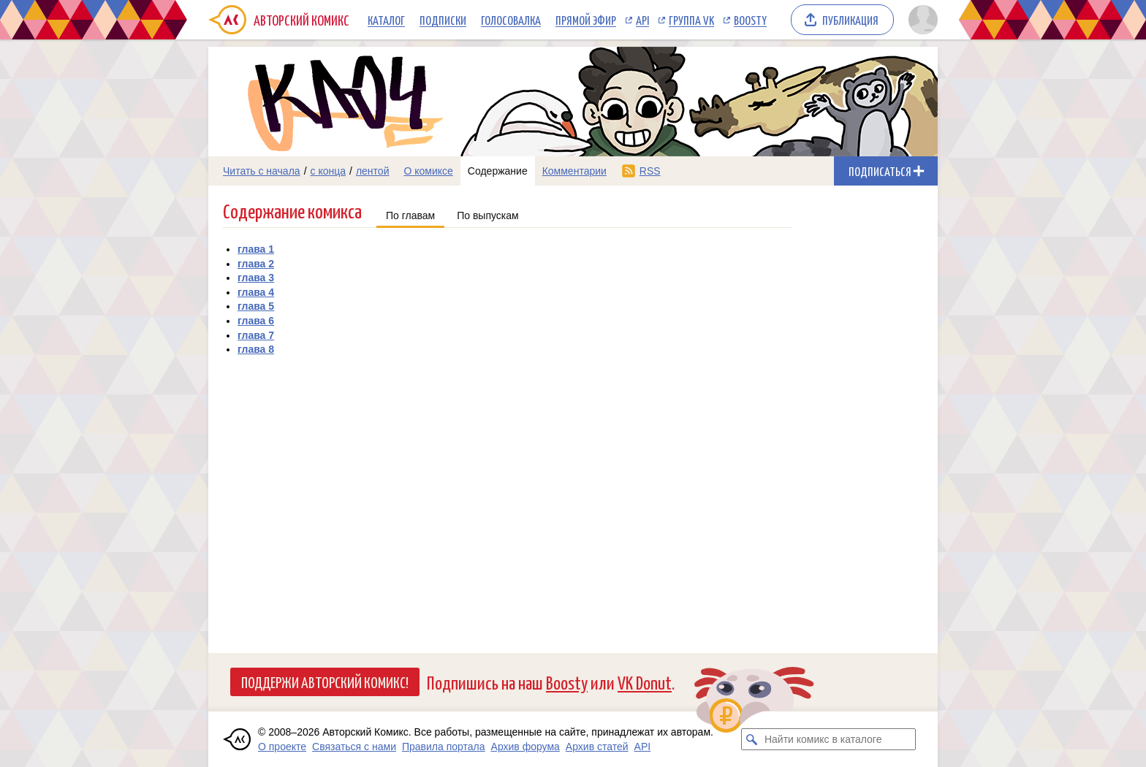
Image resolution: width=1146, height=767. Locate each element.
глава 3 (256, 277)
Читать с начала (261, 171)
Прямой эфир (585, 20)
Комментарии (574, 171)
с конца (328, 171)
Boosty (750, 20)
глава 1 (256, 249)
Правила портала (443, 746)
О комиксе (427, 171)
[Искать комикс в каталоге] (752, 739)
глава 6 (256, 321)
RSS (650, 171)
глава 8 (256, 349)
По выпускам (488, 215)
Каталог (386, 20)
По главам (410, 215)
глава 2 (256, 264)
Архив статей (597, 746)
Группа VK (691, 20)
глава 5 (256, 306)
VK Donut (645, 682)
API (642, 20)
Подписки (443, 20)
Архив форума (525, 746)
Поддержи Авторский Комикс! (325, 681)
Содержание (498, 171)
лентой (373, 171)
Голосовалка (511, 20)
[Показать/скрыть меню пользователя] (920, 19)
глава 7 (256, 335)
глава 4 (256, 292)
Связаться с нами (354, 746)
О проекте (282, 746)
